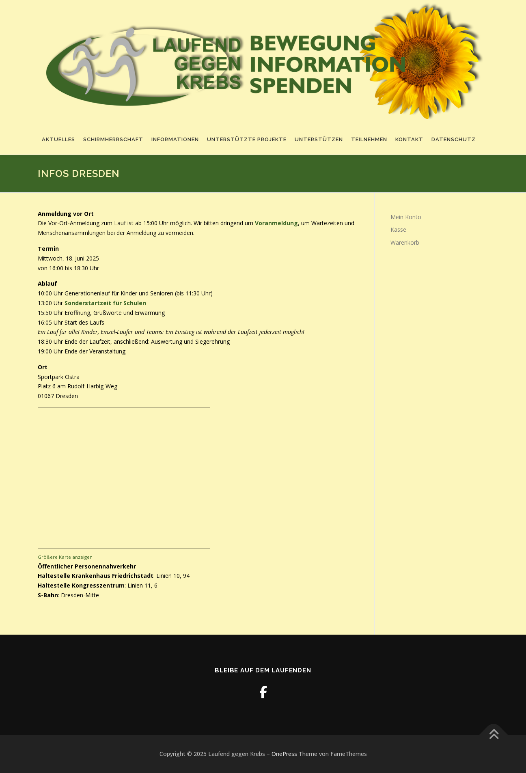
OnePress (284, 754)
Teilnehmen (369, 139)
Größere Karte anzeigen (65, 557)
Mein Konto (405, 217)
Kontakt (409, 139)
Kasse (398, 229)
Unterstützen (319, 139)
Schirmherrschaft (113, 139)
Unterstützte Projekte (247, 139)
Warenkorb (404, 242)
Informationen (175, 139)
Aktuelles (58, 139)
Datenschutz (453, 139)
